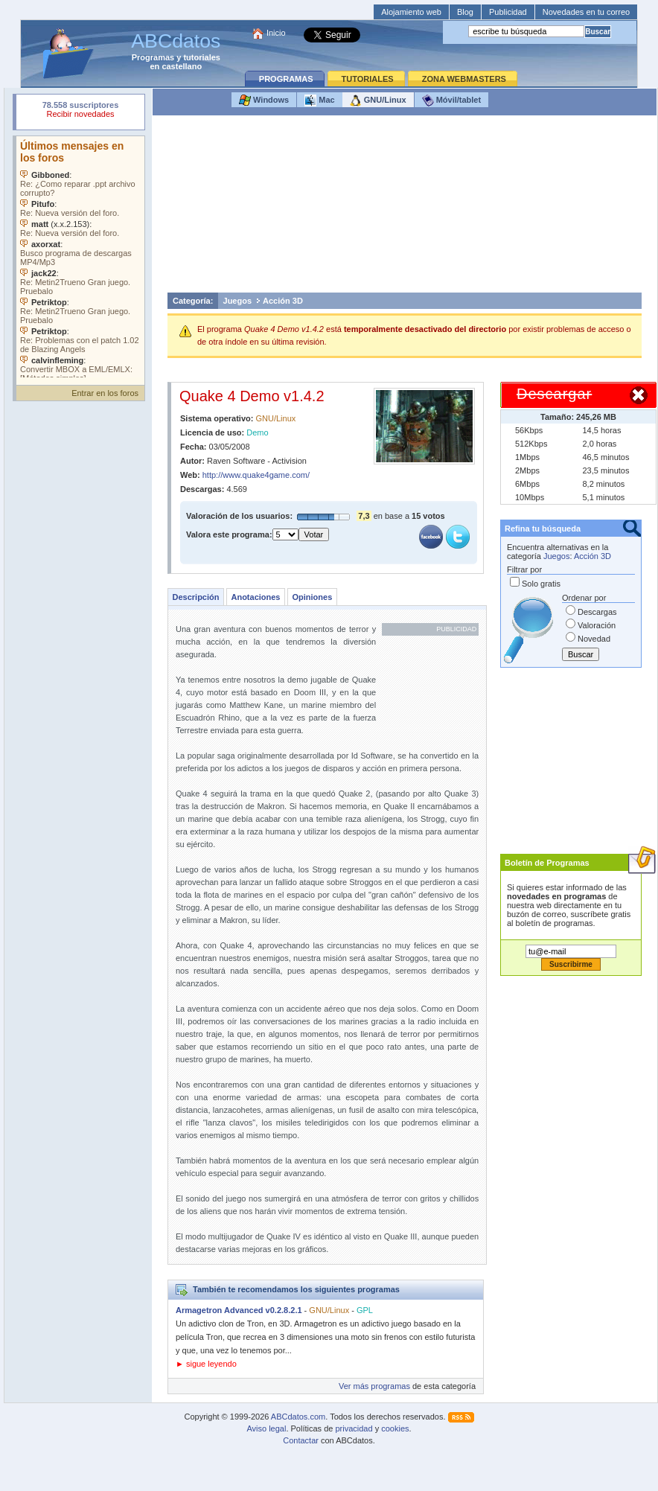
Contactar (301, 1440)
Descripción (196, 597)
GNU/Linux (378, 100)
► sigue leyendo (206, 1363)
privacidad (353, 1428)
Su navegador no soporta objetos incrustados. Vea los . (80, 256)
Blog (465, 11)
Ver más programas (374, 1386)
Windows (264, 100)
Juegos (237, 300)
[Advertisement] (404, 207)
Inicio (276, 32)
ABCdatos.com (298, 1416)
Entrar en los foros (104, 393)
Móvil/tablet (452, 100)
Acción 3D (283, 300)
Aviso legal (266, 1428)
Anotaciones (255, 597)
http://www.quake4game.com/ (256, 474)
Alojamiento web (411, 11)
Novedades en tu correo (586, 11)
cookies (395, 1428)
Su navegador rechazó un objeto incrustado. (80, 111)
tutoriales (201, 57)
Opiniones (312, 597)
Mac (319, 100)
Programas (153, 57)
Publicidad (508, 11)
